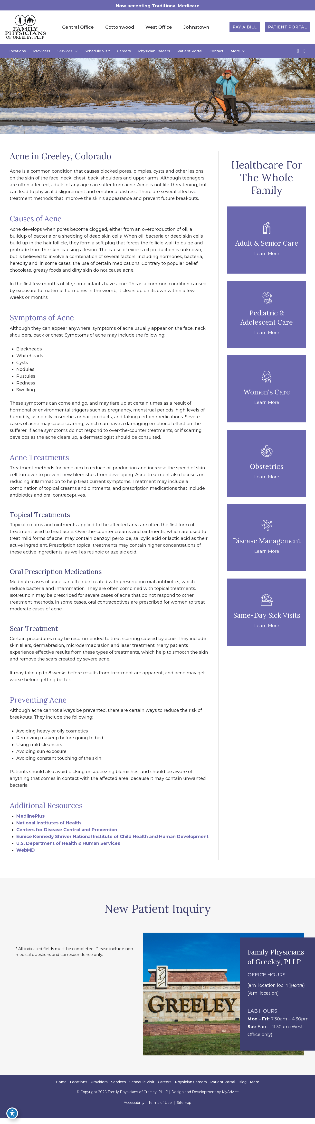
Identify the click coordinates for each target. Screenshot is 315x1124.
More (254, 1089)
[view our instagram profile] (304, 51)
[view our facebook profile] (298, 51)
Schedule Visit (141, 1089)
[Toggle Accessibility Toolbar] (11, 1113)
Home (61, 1089)
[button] (244, 27)
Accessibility (134, 1109)
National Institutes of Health (48, 823)
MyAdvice (229, 1099)
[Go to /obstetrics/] (266, 463)
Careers (165, 1089)
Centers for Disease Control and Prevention (67, 829)
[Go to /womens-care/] (266, 389)
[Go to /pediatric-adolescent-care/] (266, 314)
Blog (243, 1089)
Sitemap (183, 1109)
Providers (99, 1089)
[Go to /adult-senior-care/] (266, 240)
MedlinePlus (30, 816)
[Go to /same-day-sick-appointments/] (266, 612)
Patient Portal (222, 1089)
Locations (78, 1089)
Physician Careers (191, 1089)
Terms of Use (160, 1109)
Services (118, 1089)
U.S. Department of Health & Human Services (68, 850)
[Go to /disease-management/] (266, 537)
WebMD (25, 857)
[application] (74, 51)
